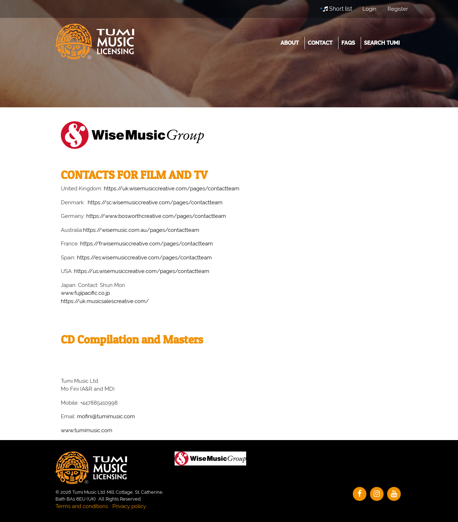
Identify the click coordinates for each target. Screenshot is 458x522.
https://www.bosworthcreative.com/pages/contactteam (156, 216)
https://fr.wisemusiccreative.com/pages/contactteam (146, 243)
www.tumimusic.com (86, 430)
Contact (320, 43)
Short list (337, 8)
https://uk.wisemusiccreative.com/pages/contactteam (171, 188)
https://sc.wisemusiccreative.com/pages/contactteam (155, 202)
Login (369, 9)
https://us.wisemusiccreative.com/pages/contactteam (141, 271)
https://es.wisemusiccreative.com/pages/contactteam (144, 257)
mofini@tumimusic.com (106, 416)
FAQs (348, 43)
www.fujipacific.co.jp (85, 293)
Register (398, 9)
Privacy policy (129, 506)
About (290, 43)
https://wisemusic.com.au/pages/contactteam (141, 230)
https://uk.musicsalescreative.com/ (105, 301)
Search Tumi (382, 43)
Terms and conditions (81, 506)
